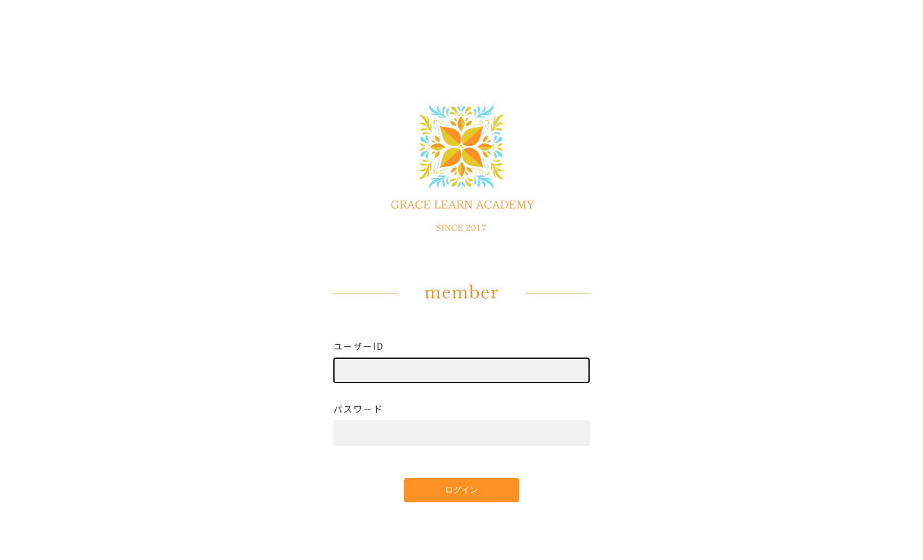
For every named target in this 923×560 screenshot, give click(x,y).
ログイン (461, 490)
